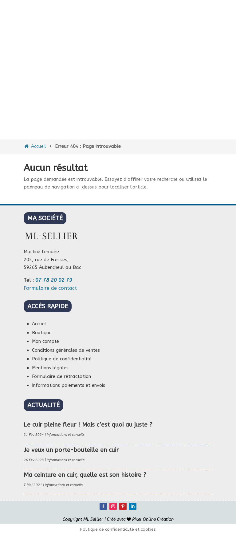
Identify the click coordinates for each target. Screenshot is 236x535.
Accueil (35, 146)
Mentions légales (50, 368)
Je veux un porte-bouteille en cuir (71, 450)
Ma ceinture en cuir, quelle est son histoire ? (85, 475)
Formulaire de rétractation (61, 376)
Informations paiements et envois (68, 385)
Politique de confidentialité (62, 359)
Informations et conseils (66, 435)
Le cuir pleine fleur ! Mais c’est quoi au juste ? (88, 424)
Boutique (42, 332)
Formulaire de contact (50, 288)
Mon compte (45, 341)
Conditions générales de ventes (66, 350)
